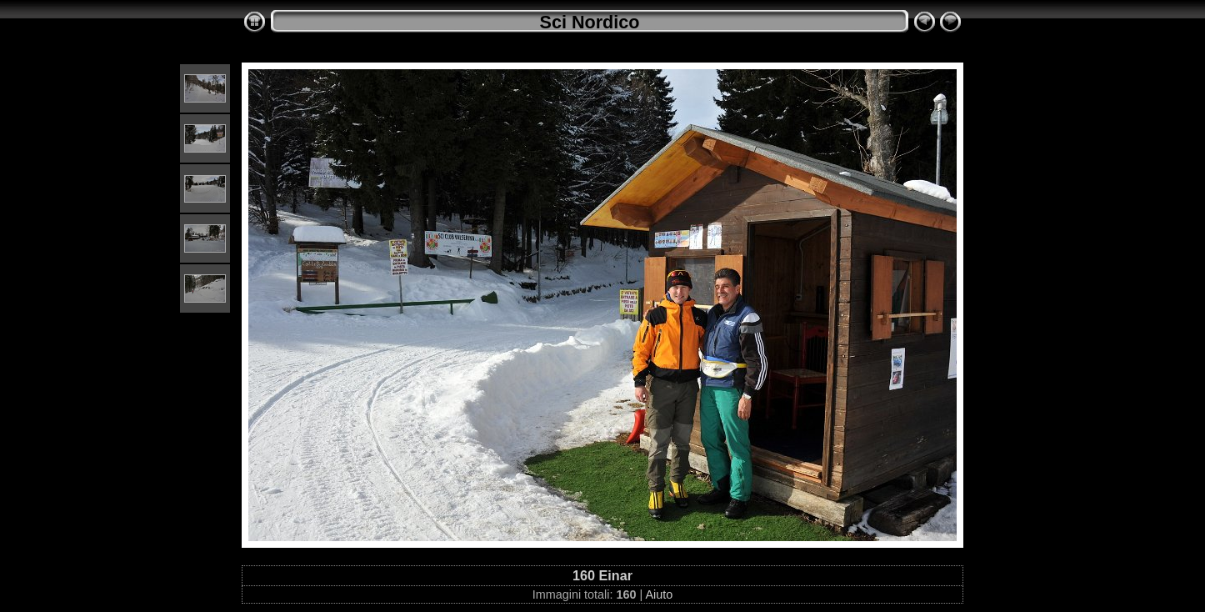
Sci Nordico (590, 22)
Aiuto (658, 594)
